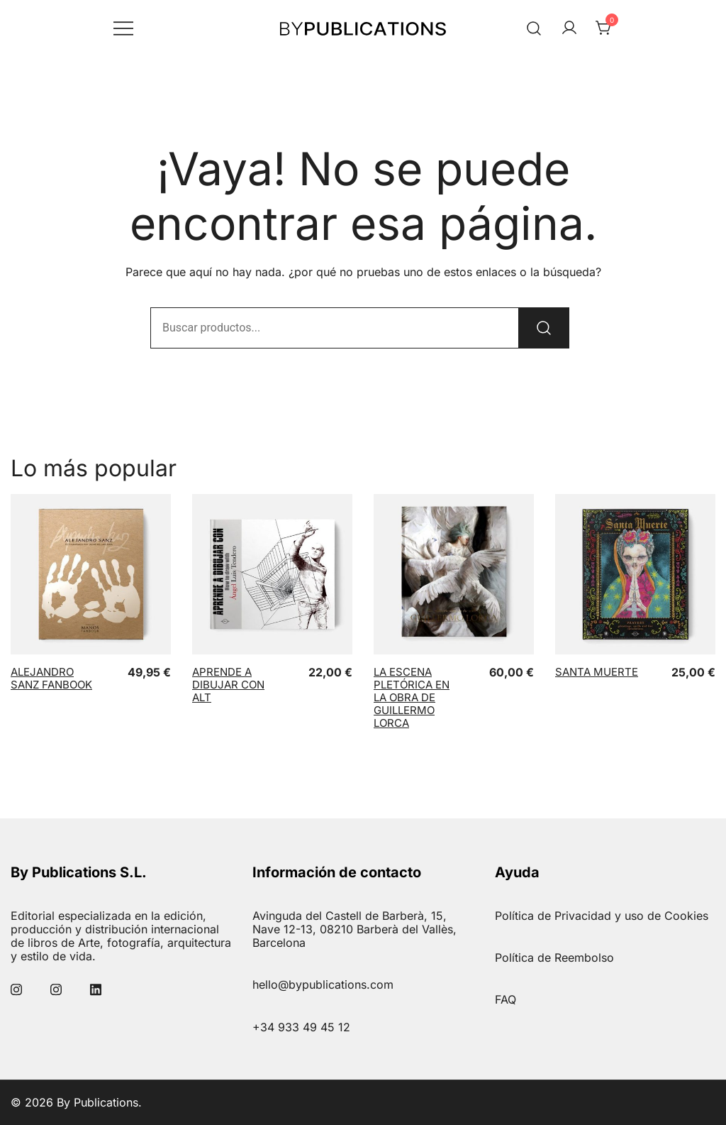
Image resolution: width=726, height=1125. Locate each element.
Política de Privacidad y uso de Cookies (601, 916)
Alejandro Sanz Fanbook (51, 678)
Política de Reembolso (554, 957)
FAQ (505, 999)
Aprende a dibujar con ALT (228, 684)
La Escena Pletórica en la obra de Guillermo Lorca (411, 697)
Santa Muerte (596, 672)
